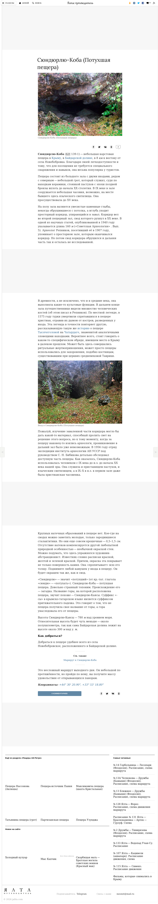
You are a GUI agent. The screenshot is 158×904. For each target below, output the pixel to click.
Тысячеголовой (48, 332)
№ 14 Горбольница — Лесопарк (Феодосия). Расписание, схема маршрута (132, 768)
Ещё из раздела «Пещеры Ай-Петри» (23, 758)
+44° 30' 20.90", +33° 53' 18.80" (81, 684)
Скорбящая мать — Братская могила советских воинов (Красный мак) (88, 861)
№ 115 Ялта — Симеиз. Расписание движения (127, 867)
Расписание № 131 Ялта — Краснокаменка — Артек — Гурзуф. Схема (130, 820)
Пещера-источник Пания (56, 786)
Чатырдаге (71, 332)
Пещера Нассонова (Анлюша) (17, 787)
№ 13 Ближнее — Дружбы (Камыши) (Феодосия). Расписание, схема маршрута (131, 794)
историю (83, 328)
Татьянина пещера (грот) (21, 819)
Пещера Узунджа (87, 819)
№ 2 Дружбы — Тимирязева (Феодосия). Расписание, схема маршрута (132, 833)
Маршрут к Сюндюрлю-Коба (80, 660)
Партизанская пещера (55, 819)
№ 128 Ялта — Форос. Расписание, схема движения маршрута (131, 807)
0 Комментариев (60, 693)
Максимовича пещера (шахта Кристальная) (90, 787)
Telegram (82, 894)
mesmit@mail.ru (125, 894)
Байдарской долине (78, 158)
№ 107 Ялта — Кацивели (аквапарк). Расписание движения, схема (128, 856)
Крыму (56, 158)
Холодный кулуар (16, 857)
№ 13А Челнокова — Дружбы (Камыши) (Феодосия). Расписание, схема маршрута (131, 781)
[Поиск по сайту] (37, 3)
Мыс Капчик (48, 859)
